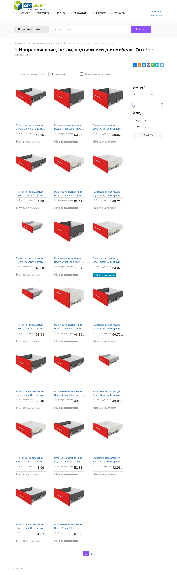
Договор (99, 13)
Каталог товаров (32, 43)
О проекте (41, 13)
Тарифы (60, 13)
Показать (147, 135)
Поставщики (79, 13)
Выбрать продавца (104, 275)
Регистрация (155, 15)
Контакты (118, 13)
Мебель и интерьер (52, 43)
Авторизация (155, 11)
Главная (18, 43)
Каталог (24, 13)
